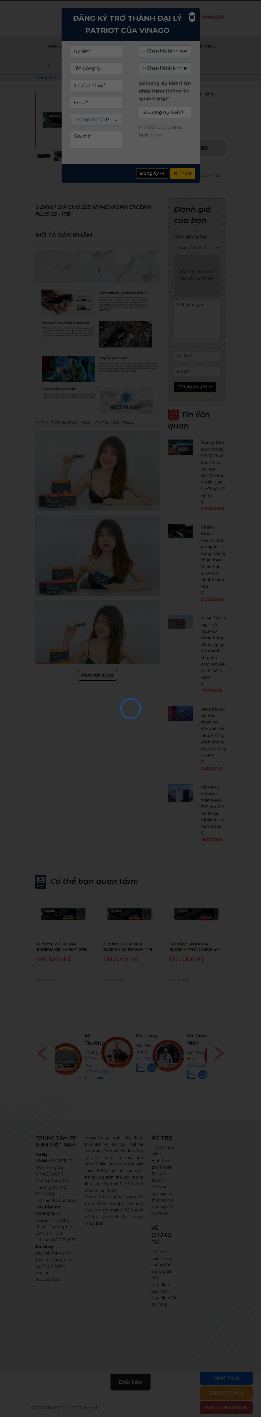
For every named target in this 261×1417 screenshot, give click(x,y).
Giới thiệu (160, 1251)
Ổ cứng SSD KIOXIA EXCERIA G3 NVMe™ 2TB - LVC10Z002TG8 (63, 947)
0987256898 (199, 1065)
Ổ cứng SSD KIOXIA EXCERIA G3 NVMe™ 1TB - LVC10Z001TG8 (129, 947)
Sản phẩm (95, 46)
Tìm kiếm (176, 18)
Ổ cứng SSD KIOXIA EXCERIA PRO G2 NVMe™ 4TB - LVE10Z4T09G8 (195, 947)
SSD (146, 168)
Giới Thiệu (205, 46)
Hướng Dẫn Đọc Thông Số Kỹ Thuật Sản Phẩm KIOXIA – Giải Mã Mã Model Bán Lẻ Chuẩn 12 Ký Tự (213, 469)
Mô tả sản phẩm (63, 235)
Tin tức (52, 64)
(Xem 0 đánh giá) (169, 103)
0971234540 (96, 1071)
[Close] (192, 17)
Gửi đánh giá (194, 387)
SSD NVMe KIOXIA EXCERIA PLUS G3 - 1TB (178, 175)
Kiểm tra (117, 18)
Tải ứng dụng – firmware (160, 1180)
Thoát (183, 173)
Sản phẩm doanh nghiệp (150, 46)
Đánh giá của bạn (190, 237)
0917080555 (147, 1058)
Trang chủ (56, 46)
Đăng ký (152, 173)
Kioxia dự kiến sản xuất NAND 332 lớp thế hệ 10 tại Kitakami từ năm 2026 (212, 807)
